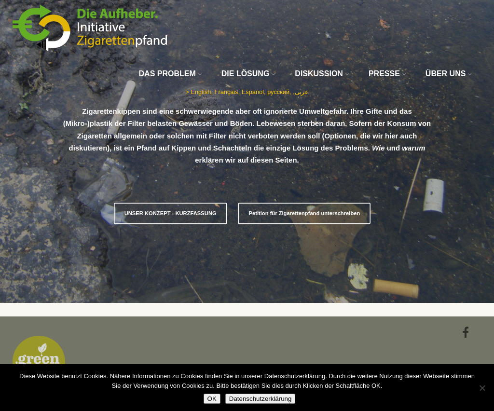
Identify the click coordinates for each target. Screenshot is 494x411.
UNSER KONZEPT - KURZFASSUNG (170, 213)
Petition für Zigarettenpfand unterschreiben (304, 213)
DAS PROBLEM (170, 73)
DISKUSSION (322, 73)
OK (212, 398)
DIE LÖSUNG (248, 73)
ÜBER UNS (448, 73)
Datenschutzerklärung (260, 398)
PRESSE (387, 73)
